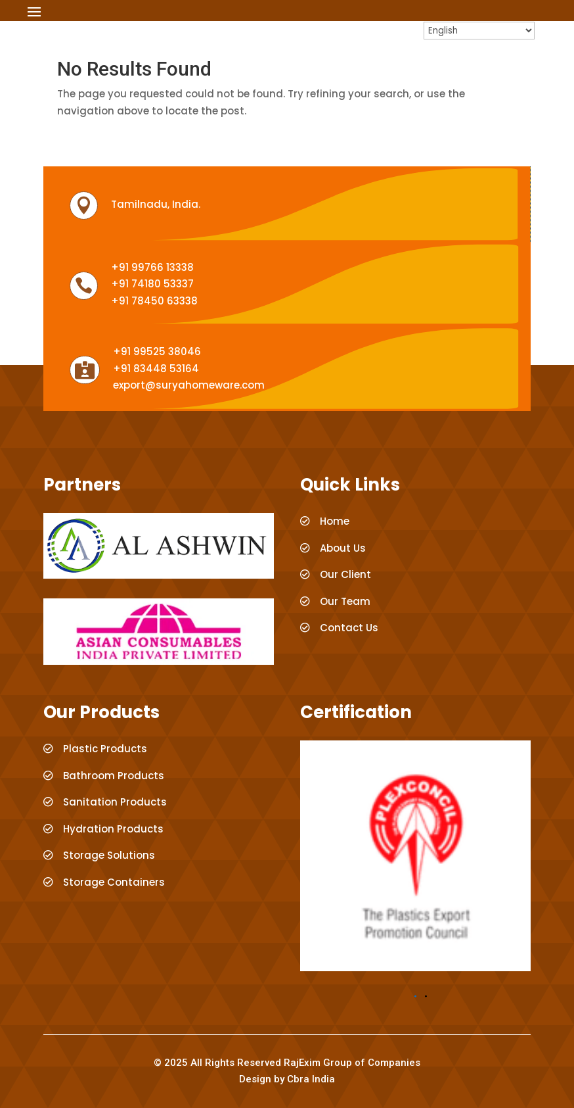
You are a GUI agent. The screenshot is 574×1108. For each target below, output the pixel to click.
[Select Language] (479, 30)
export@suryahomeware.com (189, 385)
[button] (415, 996)
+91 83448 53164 (156, 368)
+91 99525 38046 (157, 351)
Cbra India (311, 1079)
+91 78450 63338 (154, 301)
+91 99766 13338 (152, 267)
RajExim (302, 1063)
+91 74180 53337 (152, 284)
